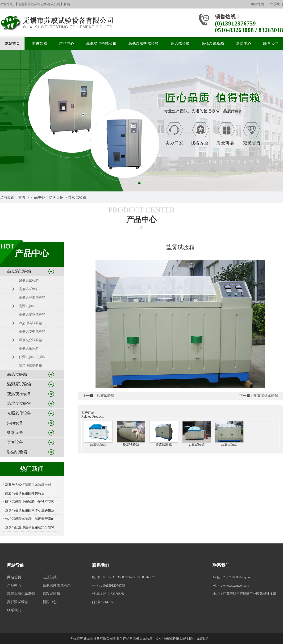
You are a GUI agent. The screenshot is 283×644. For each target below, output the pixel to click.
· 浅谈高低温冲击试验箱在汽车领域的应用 (32, 527)
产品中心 (66, 44)
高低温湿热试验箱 (143, 44)
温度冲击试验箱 (30, 365)
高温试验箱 (180, 44)
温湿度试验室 (19, 403)
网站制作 (186, 638)
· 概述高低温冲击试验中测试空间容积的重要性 (32, 502)
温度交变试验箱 (30, 340)
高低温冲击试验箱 (101, 44)
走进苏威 (39, 44)
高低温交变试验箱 (32, 331)
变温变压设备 (19, 394)
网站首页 (12, 44)
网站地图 (257, 4)
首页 (21, 197)
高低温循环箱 (29, 348)
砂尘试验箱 (17, 452)
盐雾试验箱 (77, 197)
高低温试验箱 (212, 44)
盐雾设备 (56, 197)
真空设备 (15, 442)
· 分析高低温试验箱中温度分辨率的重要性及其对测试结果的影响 (32, 519)
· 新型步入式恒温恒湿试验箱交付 (27, 485)
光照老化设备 (19, 413)
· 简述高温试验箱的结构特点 (24, 493)
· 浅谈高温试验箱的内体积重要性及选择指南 (32, 510)
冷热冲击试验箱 (30, 323)
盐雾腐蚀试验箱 (266, 396)
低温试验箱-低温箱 (32, 357)
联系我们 (276, 4)
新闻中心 (243, 44)
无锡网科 (203, 638)
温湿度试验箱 (19, 384)
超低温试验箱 (29, 280)
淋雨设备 (15, 423)
